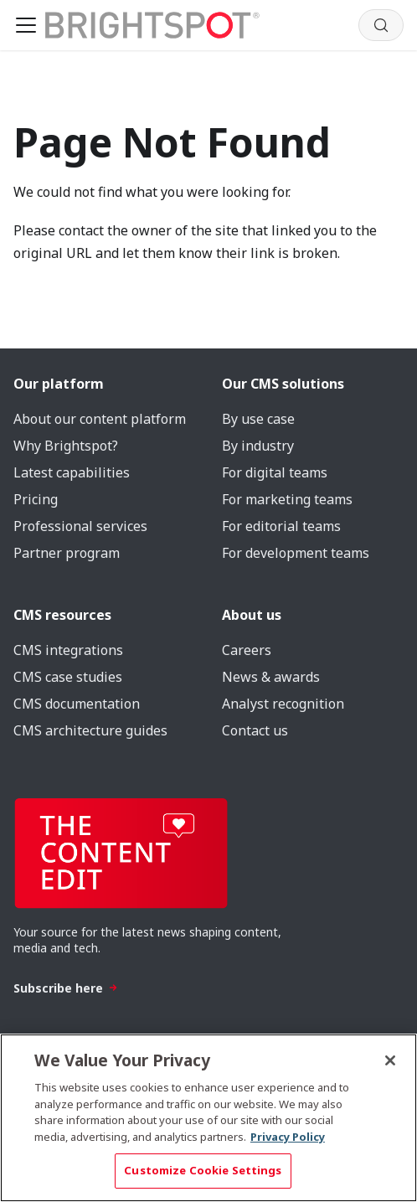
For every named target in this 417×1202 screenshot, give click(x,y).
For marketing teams (287, 499)
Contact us (255, 730)
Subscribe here (65, 988)
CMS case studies (67, 677)
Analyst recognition (283, 703)
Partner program (66, 553)
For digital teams (274, 472)
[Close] (390, 1060)
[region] (208, 1118)
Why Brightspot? (65, 445)
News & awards (271, 677)
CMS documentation (76, 703)
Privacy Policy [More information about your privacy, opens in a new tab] (287, 1136)
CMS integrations (68, 650)
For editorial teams (281, 526)
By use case (258, 419)
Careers (246, 650)
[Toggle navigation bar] (26, 25)
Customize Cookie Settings (202, 1170)
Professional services (80, 526)
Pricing (35, 499)
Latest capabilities (71, 472)
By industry (258, 445)
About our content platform (99, 419)
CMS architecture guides (90, 730)
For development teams (295, 553)
